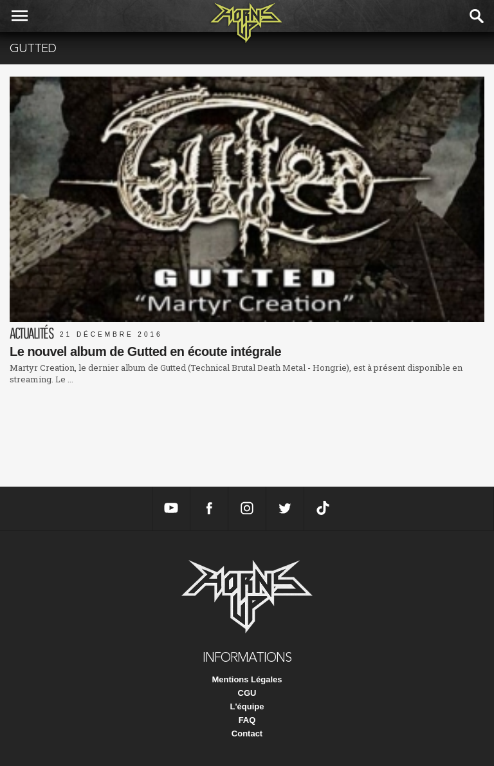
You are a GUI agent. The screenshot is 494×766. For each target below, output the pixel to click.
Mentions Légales (247, 679)
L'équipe (247, 706)
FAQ (247, 720)
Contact (247, 733)
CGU (247, 693)
